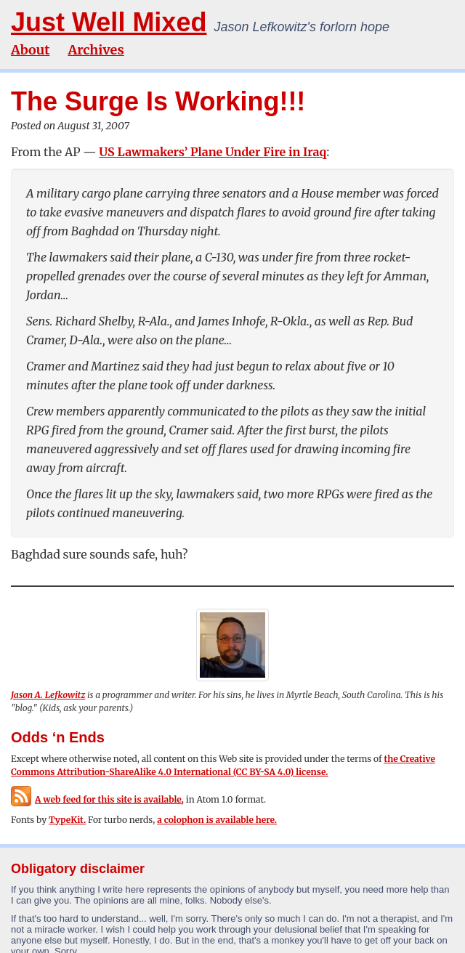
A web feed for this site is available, (97, 799)
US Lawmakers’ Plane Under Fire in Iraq (212, 152)
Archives (96, 49)
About (30, 49)
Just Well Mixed (108, 22)
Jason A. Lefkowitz (48, 694)
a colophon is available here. (217, 819)
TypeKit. (67, 819)
